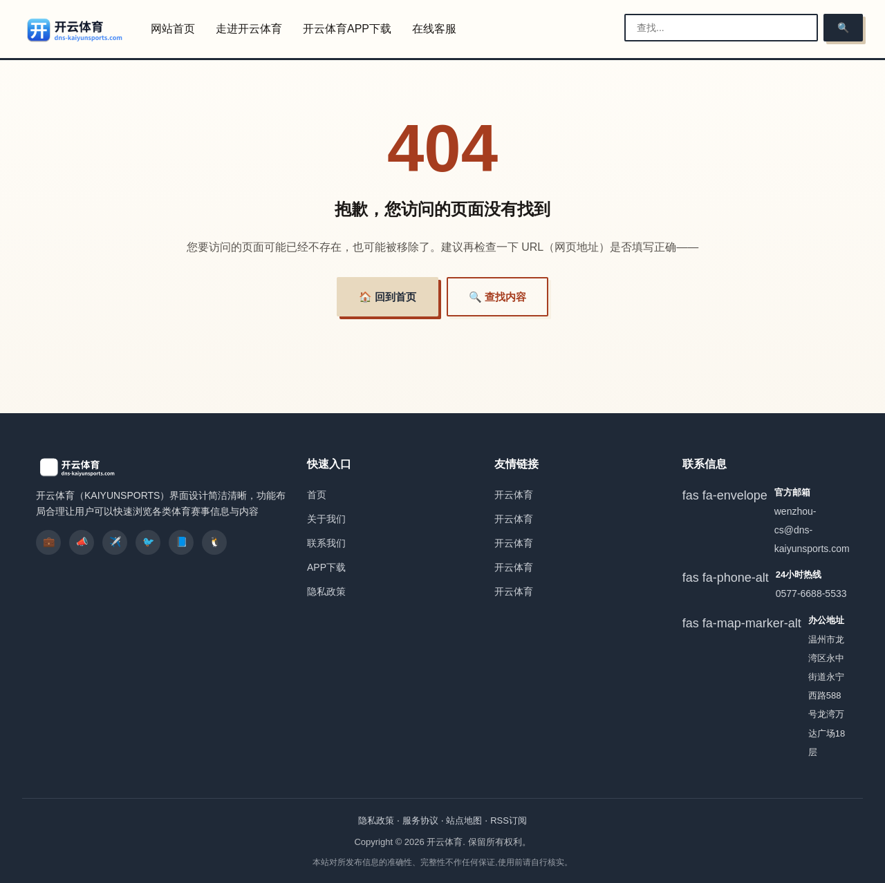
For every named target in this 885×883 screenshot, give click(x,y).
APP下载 (326, 567)
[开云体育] (75, 30)
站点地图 (464, 820)
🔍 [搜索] (843, 27)
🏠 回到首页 (387, 297)
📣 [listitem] (82, 541)
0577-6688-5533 (811, 593)
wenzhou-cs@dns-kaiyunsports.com (812, 530)
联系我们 (326, 543)
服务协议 (420, 820)
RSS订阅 (508, 820)
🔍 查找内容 (497, 297)
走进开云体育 (249, 29)
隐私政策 (326, 591)
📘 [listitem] (181, 541)
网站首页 (173, 29)
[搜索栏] (721, 27)
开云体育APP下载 (347, 29)
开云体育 (513, 494)
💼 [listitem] (49, 541)
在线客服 (434, 29)
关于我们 (326, 518)
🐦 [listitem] (148, 541)
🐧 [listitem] (215, 541)
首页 (316, 494)
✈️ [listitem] (115, 541)
